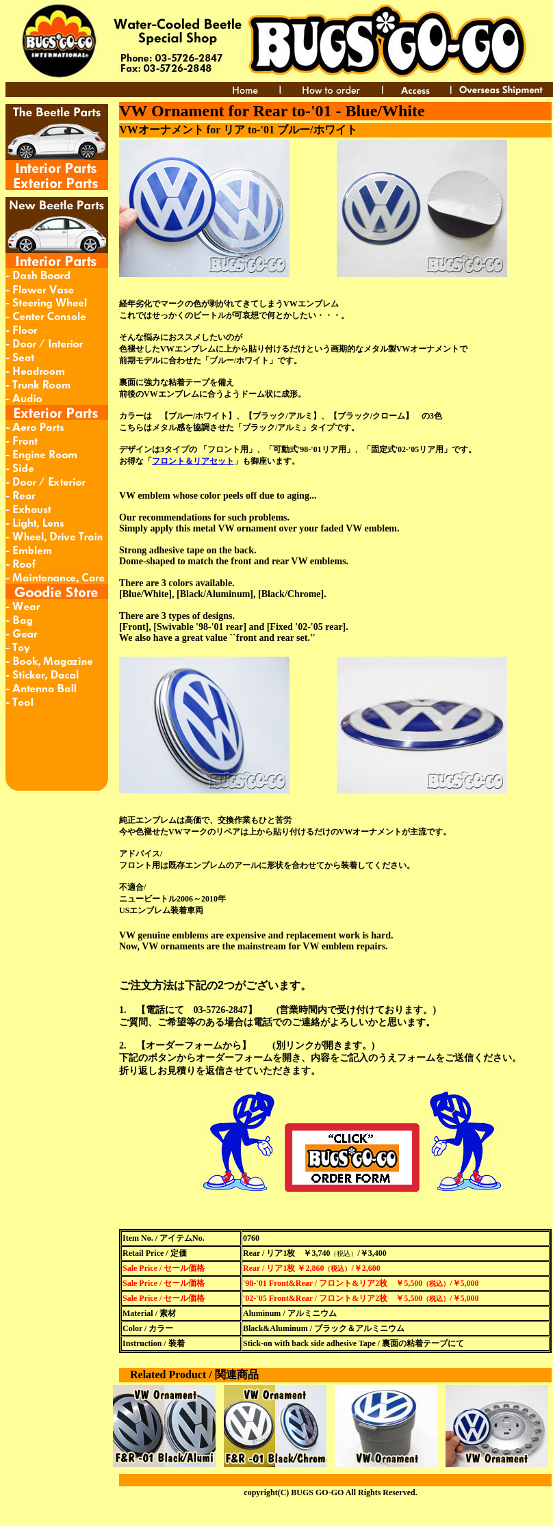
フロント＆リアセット (193, 461)
